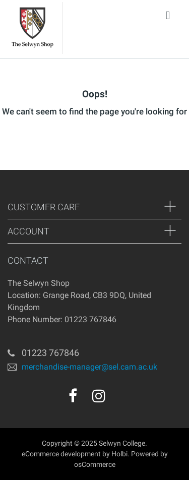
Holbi (119, 454)
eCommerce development (61, 454)
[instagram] (98, 395)
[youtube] (120, 399)
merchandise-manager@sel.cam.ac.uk (89, 366)
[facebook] (73, 395)
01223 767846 (50, 352)
